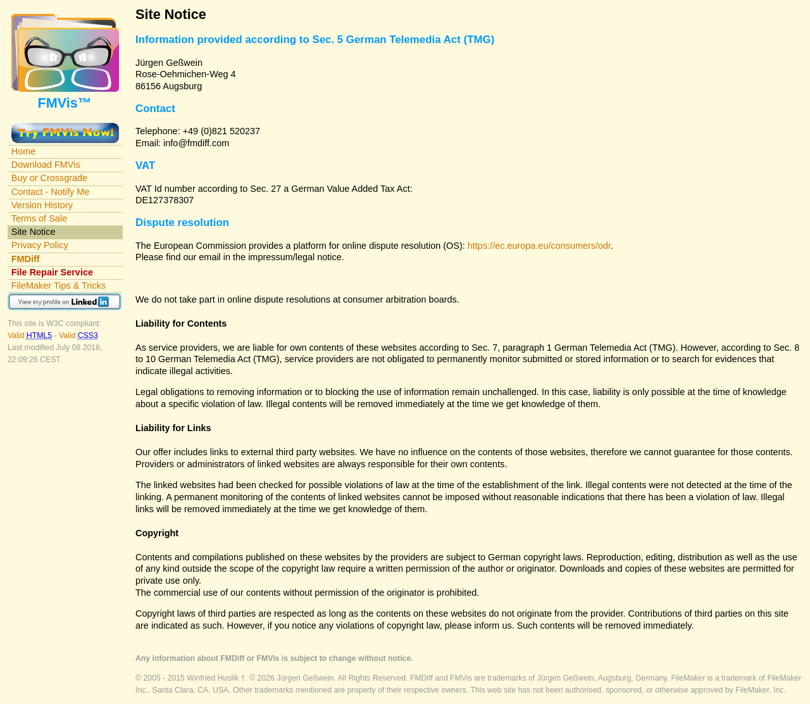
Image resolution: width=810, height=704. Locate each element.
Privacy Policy (39, 245)
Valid (31, 335)
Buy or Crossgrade (49, 178)
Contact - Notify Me (50, 192)
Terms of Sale (39, 218)
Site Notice (33, 232)
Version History (42, 205)
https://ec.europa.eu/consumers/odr (539, 246)
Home (23, 151)
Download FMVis (45, 165)
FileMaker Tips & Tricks (58, 285)
